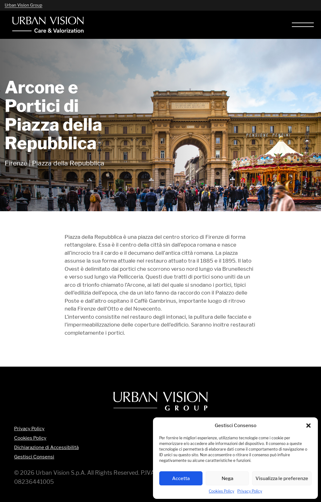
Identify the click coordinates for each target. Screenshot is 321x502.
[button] (308, 425)
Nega (227, 478)
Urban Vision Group (23, 5)
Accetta (181, 478)
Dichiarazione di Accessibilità (46, 447)
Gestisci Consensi (34, 457)
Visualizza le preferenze (281, 478)
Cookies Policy (221, 491)
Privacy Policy (249, 491)
